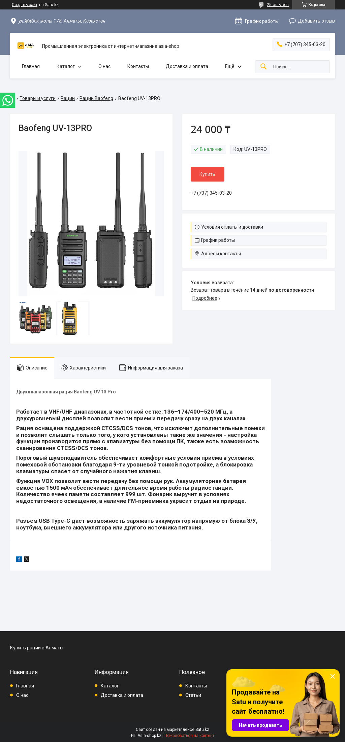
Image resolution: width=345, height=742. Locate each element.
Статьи (193, 695)
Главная (31, 66)
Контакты (138, 66)
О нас (104, 66)
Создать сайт (24, 4)
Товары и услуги (38, 98)
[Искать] (263, 67)
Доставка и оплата (187, 66)
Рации (68, 98)
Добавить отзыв (316, 21)
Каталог (66, 66)
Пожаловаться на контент (189, 735)
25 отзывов (278, 4)
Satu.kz (202, 729)
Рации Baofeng (96, 98)
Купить (207, 174)
